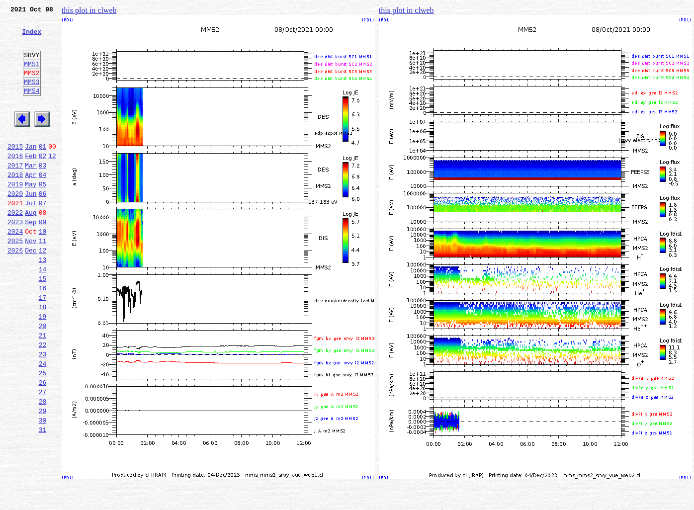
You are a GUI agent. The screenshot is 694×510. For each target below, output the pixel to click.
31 (43, 498)
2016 (15, 180)
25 (43, 432)
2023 (15, 257)
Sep (30, 257)
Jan (30, 170)
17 (43, 344)
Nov (30, 279)
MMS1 (31, 75)
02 (43, 180)
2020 (15, 224)
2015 (15, 170)
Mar (30, 191)
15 (43, 323)
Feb (30, 180)
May (30, 213)
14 (43, 312)
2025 (15, 279)
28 (43, 465)
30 (43, 487)
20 (43, 377)
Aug (30, 246)
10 (43, 268)
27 (43, 454)
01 (43, 170)
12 (52, 180)
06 (43, 224)
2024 (15, 268)
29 (43, 476)
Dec (30, 290)
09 (43, 257)
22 (43, 399)
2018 (15, 202)
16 (43, 334)
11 (43, 279)
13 (43, 301)
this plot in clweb (89, 10)
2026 (15, 290)
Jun (30, 224)
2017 (15, 191)
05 (43, 213)
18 (43, 355)
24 (43, 421)
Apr (30, 202)
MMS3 (31, 96)
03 (43, 191)
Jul (30, 235)
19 (43, 366)
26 (43, 443)
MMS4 (31, 106)
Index (31, 37)
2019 (15, 213)
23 (43, 410)
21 (43, 388)
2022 (15, 246)
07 (43, 235)
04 (43, 202)
